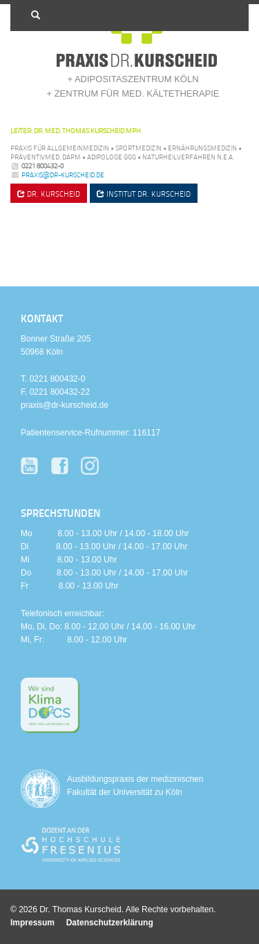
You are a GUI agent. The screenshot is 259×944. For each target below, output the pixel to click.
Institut (144, 193)
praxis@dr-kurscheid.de (62, 174)
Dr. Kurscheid (48, 193)
